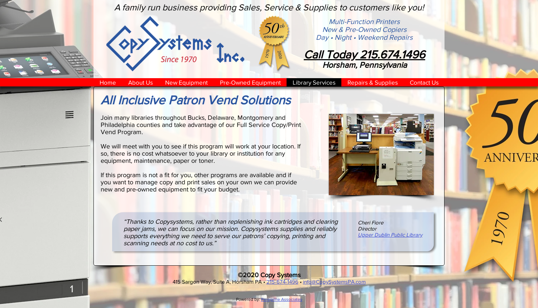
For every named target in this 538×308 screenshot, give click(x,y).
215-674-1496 (282, 282)
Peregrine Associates (281, 299)
